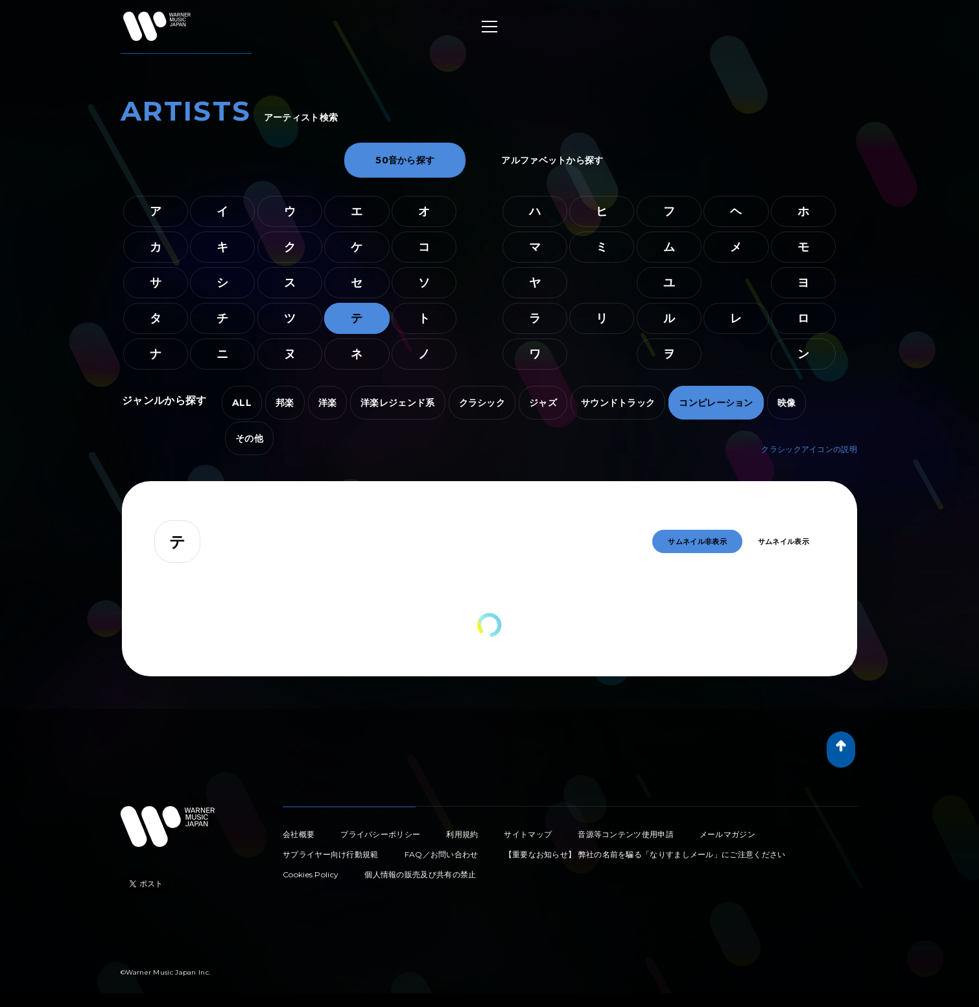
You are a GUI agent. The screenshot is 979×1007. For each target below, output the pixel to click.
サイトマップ (528, 834)
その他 (249, 438)
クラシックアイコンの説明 (809, 449)
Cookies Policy (310, 874)
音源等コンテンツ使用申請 (626, 834)
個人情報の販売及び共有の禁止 (420, 874)
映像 (786, 403)
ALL (242, 403)
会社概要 (298, 834)
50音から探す (404, 160)
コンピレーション (716, 403)
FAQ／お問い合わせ (441, 854)
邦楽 (285, 403)
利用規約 (462, 834)
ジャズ (543, 403)
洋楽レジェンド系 (397, 403)
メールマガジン (727, 834)
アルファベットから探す (552, 160)
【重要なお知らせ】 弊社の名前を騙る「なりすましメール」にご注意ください (645, 854)
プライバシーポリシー (380, 834)
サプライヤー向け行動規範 (331, 854)
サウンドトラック (618, 403)
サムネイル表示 (783, 541)
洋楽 (327, 403)
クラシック (482, 403)
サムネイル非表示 (697, 541)
